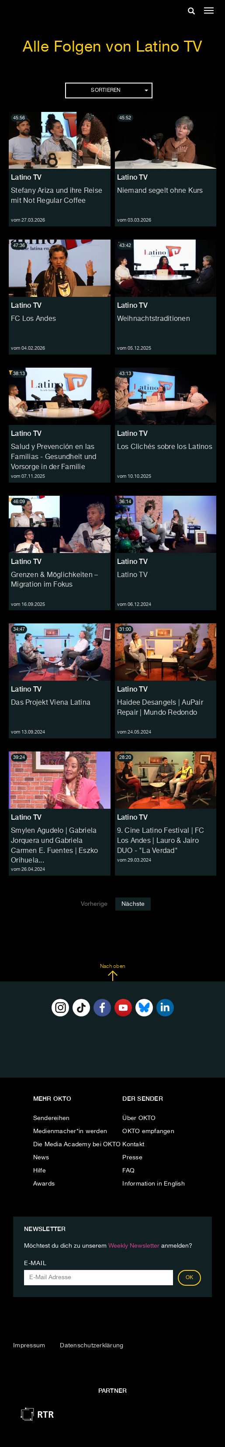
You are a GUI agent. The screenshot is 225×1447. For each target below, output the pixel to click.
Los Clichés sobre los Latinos (164, 447)
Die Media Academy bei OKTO (77, 1144)
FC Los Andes (33, 319)
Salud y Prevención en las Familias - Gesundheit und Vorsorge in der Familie (53, 457)
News (41, 1158)
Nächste (133, 904)
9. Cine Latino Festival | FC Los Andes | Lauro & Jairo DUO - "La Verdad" (160, 841)
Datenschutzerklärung (91, 1346)
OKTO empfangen (148, 1131)
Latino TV (26, 177)
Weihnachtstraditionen (153, 319)
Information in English (153, 1184)
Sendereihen (51, 1118)
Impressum (29, 1346)
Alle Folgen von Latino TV (112, 47)
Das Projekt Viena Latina (50, 702)
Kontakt (133, 1144)
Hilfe (39, 1171)
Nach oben (112, 972)
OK (190, 1277)
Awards (44, 1184)
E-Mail (35, 1263)
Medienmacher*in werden (70, 1131)
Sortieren (119, 90)
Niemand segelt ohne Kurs (160, 191)
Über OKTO (139, 1118)
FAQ (128, 1171)
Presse (132, 1158)
